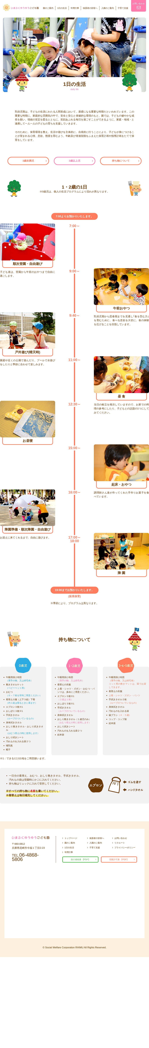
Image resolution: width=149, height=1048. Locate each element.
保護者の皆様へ (90, 8)
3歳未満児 (28, 160)
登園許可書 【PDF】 (119, 859)
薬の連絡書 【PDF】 (80, 859)
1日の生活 (62, 8)
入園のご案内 (107, 8)
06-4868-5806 (25, 857)
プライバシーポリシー (124, 847)
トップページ (71, 838)
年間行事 (75, 8)
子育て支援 (123, 8)
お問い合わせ (138, 5)
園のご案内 (48, 8)
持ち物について (121, 160)
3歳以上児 (74, 160)
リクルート (119, 843)
